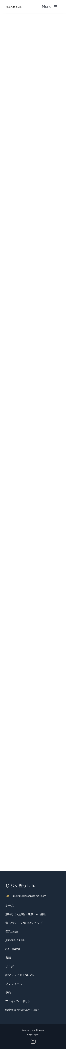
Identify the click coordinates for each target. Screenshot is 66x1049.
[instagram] (33, 1041)
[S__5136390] (14, 4)
